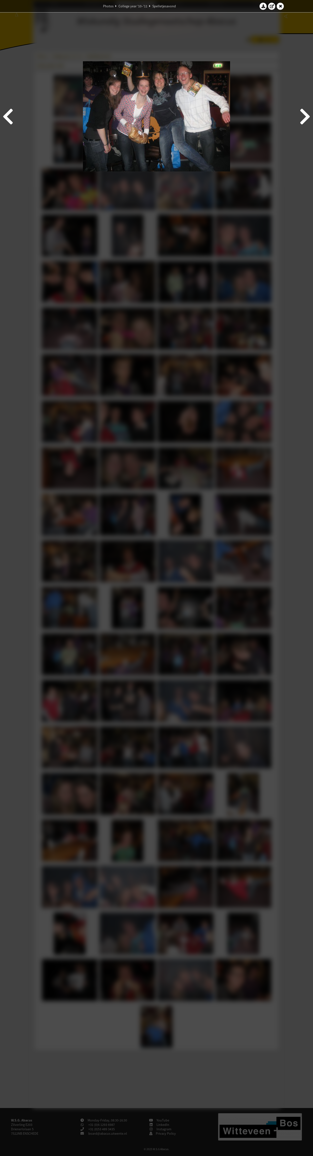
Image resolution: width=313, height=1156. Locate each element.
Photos (108, 6)
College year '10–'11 (132, 6)
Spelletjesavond (164, 6)
